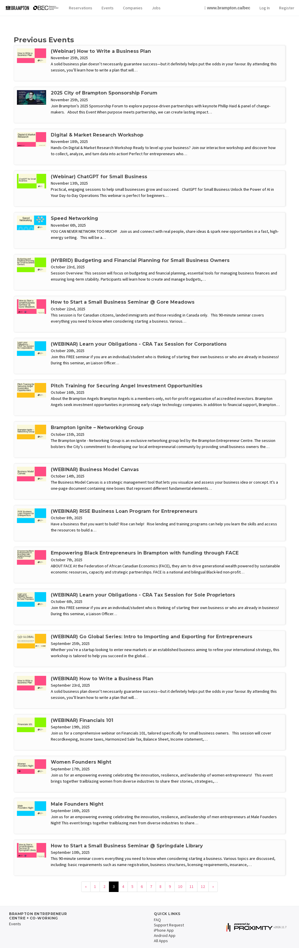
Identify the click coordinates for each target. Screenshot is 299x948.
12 (203, 886)
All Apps (161, 940)
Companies (132, 8)
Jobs (156, 8)
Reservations (80, 8)
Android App (164, 935)
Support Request (169, 925)
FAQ (157, 919)
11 (192, 886)
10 (180, 886)
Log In (265, 8)
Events (108, 8)
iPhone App (164, 930)
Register (286, 8)
